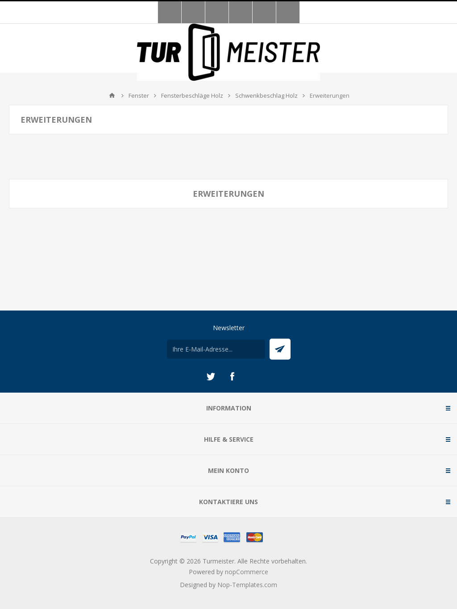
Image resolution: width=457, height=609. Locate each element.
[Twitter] (211, 376)
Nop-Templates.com (247, 584)
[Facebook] (232, 376)
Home (112, 95)
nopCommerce (246, 572)
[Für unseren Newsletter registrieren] (216, 349)
